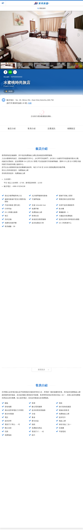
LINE (10, 72)
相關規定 (71, 129)
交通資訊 (51, 129)
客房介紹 (31, 129)
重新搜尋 (41, 8)
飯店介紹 (12, 129)
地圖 (30, 103)
